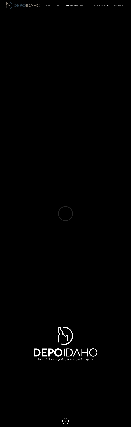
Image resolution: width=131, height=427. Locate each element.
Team (58, 6)
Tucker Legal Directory (99, 6)
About (48, 6)
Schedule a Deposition (75, 6)
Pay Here (118, 6)
